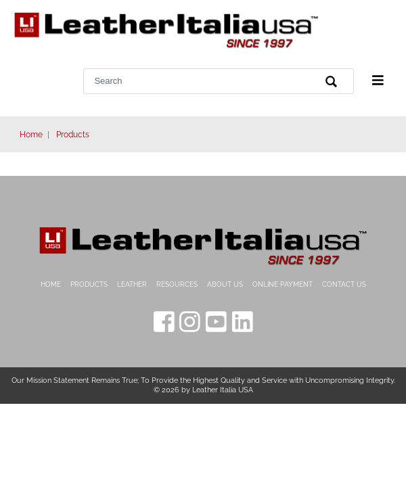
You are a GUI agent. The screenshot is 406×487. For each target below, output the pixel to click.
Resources (177, 284)
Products (72, 134)
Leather (132, 284)
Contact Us (344, 284)
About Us (225, 284)
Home (31, 134)
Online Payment (282, 284)
